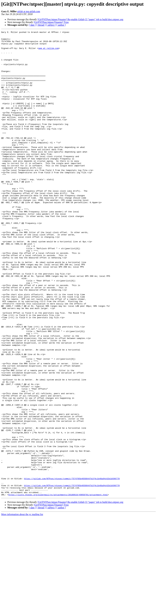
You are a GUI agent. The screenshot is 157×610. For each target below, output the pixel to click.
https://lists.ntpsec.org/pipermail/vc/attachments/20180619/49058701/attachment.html (58, 587)
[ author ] (61, 25)
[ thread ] (41, 25)
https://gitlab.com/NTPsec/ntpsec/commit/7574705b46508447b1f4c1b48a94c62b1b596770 (72, 568)
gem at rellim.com (48, 51)
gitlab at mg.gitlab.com (28, 11)
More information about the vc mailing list (22, 607)
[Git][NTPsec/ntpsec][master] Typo (51, 22)
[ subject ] (51, 25)
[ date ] (32, 25)
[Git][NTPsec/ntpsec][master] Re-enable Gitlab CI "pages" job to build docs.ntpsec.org (80, 19)
